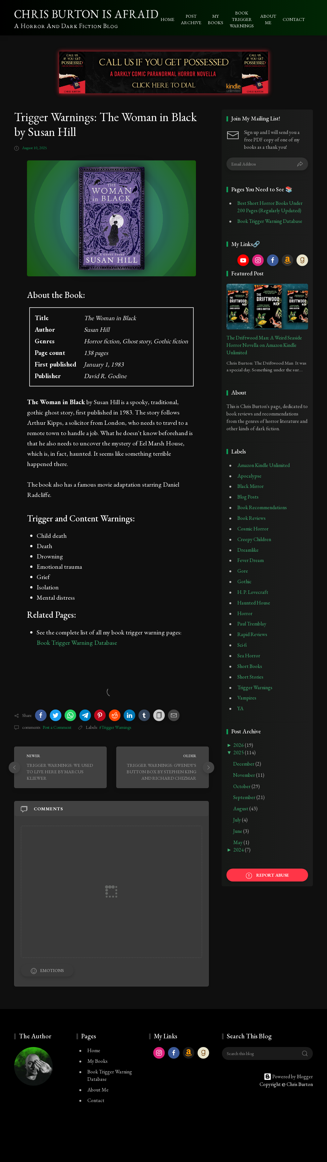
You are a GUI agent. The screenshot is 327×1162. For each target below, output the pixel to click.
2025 (239, 752)
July (237, 819)
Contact (95, 1100)
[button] (41, 715)
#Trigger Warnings (115, 727)
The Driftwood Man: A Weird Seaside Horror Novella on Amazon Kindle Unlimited (264, 345)
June (238, 831)
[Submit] (300, 163)
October (242, 786)
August (241, 808)
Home (93, 1050)
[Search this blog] (267, 1053)
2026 (239, 745)
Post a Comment (56, 727)
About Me (98, 1089)
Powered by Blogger (288, 1076)
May (238, 842)
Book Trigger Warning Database (77, 642)
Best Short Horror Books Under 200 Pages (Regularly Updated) (270, 207)
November (244, 775)
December (244, 763)
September (244, 797)
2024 (239, 849)
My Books (97, 1061)
